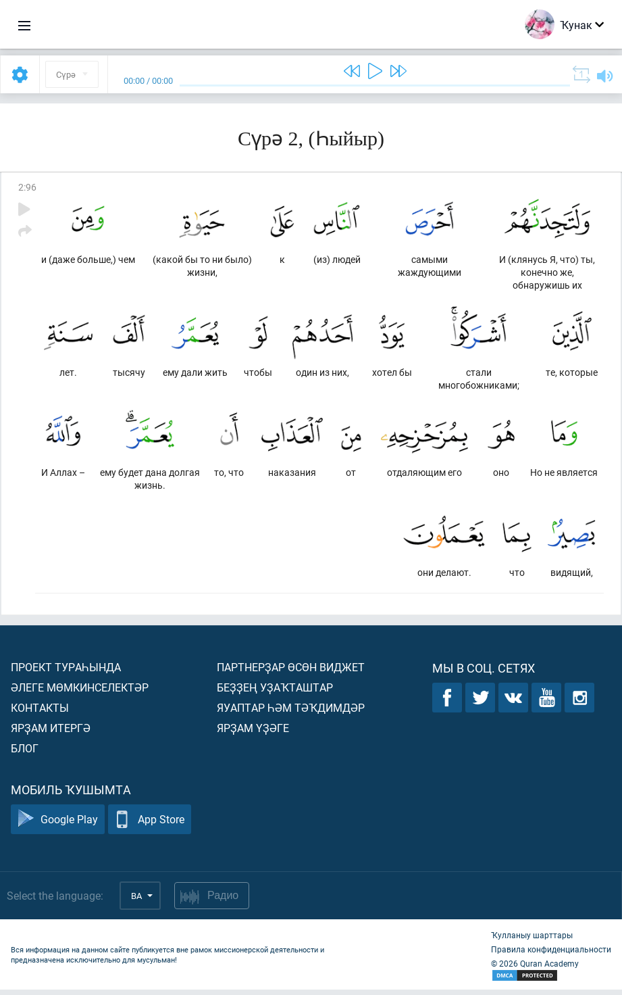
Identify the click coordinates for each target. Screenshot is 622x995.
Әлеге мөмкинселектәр (80, 692)
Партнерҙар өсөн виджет (291, 672)
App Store (149, 825)
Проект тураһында (66, 672)
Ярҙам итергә (50, 733)
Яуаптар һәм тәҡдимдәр (291, 713)
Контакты (40, 713)
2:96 (27, 186)
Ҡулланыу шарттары (532, 940)
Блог (24, 753)
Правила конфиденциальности (551, 954)
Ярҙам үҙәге (253, 733)
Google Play (58, 825)
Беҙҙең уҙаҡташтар (275, 692)
